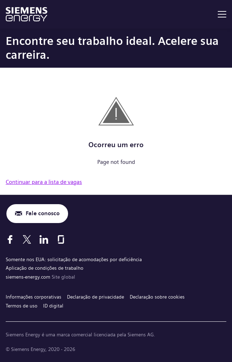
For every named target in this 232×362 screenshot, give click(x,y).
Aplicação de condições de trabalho (44, 268)
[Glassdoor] (61, 239)
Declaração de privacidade (95, 297)
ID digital (53, 306)
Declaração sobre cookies (157, 297)
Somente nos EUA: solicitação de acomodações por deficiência (74, 259)
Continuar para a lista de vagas (44, 182)
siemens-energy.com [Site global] (29, 277)
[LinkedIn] (44, 239)
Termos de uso (21, 306)
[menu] (222, 14)
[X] (27, 239)
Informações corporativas (33, 297)
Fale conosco (43, 213)
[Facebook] (10, 239)
